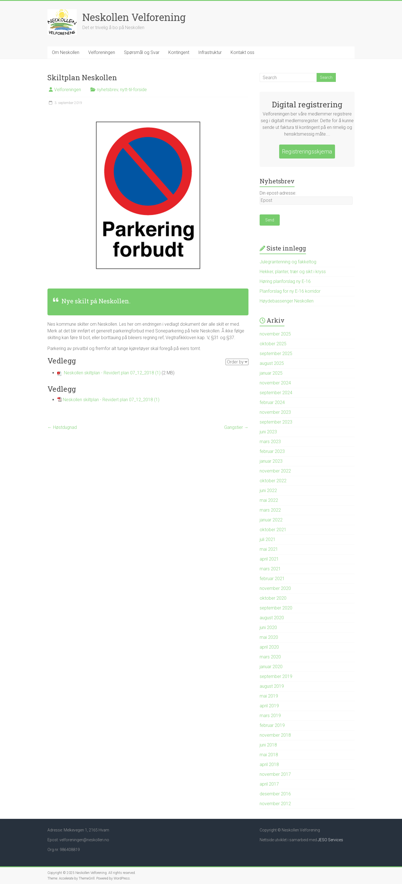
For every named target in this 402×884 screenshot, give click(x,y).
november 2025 (275, 334)
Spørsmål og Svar (141, 52)
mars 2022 (270, 510)
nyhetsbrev (107, 89)
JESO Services (330, 840)
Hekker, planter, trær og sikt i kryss (293, 271)
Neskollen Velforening (134, 17)
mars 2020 (270, 657)
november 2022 (275, 471)
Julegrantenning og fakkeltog (288, 261)
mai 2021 (269, 549)
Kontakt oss (242, 52)
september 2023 (276, 422)
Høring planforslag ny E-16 (285, 281)
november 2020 (275, 588)
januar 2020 (271, 666)
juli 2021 (268, 539)
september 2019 (276, 676)
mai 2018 (269, 754)
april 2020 (269, 647)
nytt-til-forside (133, 89)
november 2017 (275, 774)
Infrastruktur (210, 52)
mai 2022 (269, 500)
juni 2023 (268, 431)
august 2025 (272, 363)
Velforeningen (101, 52)
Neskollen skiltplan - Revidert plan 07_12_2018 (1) (112, 372)
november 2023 (275, 412)
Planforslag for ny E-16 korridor (290, 291)
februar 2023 (272, 451)
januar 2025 (271, 373)
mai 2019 (269, 696)
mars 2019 (270, 715)
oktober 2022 (273, 480)
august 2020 (272, 617)
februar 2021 (272, 578)
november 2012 (275, 803)
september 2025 (276, 353)
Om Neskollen (65, 52)
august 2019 (272, 686)
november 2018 (275, 735)
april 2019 (269, 705)
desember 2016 (275, 793)
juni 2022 (268, 490)
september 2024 (276, 392)
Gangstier (236, 427)
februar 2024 (272, 402)
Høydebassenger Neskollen (287, 301)
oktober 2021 (273, 529)
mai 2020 (269, 637)
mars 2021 (270, 568)
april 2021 (269, 559)
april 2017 (269, 784)
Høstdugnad (62, 427)
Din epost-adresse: (278, 193)
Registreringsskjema (307, 151)
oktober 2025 (273, 343)
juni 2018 (268, 745)
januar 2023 (271, 461)
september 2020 (276, 608)
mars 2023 (270, 441)
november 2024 (275, 383)
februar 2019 (272, 725)
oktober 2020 (273, 598)
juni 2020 (268, 627)
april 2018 (269, 764)
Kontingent (178, 52)
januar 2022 (271, 520)
